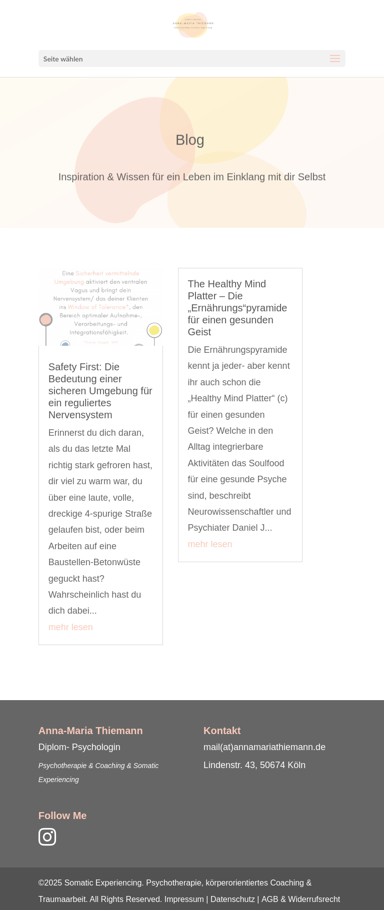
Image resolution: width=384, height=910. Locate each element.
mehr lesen (70, 627)
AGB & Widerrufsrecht (301, 899)
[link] (62, 834)
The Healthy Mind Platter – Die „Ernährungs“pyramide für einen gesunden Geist (238, 307)
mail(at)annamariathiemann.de (265, 747)
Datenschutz (232, 899)
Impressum (184, 899)
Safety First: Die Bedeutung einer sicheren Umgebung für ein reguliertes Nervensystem (100, 390)
